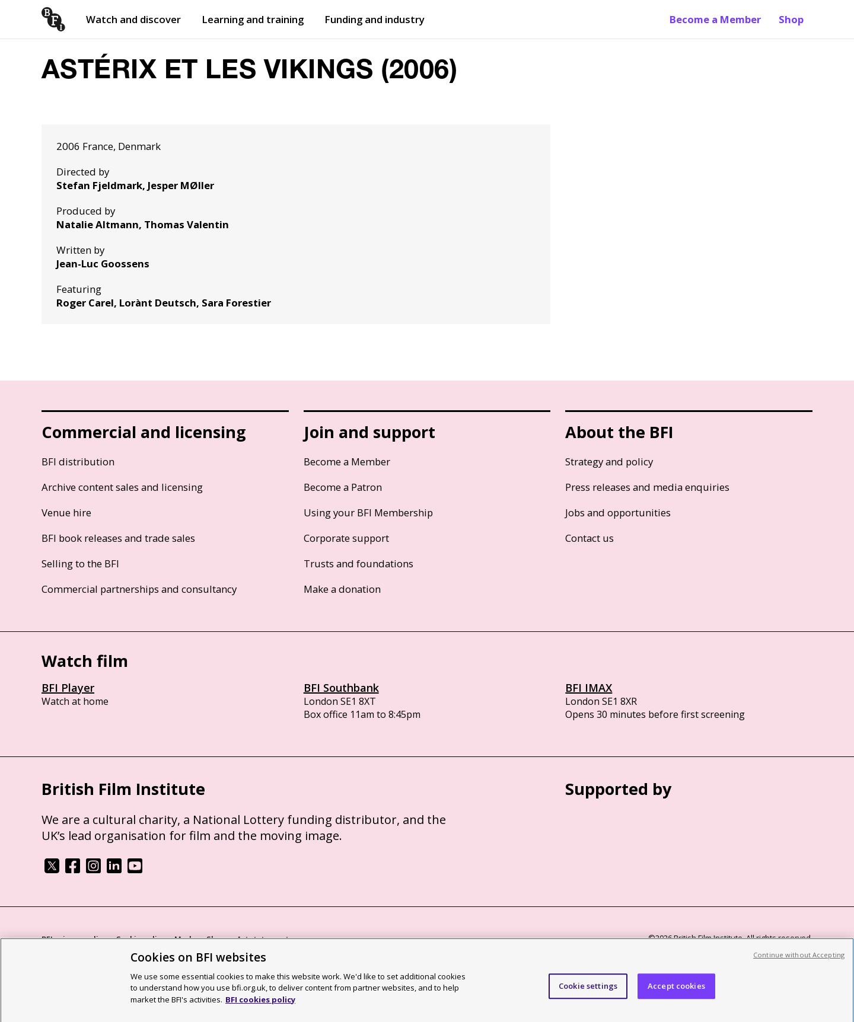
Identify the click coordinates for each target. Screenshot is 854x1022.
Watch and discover (133, 19)
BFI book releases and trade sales (118, 538)
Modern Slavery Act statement (231, 939)
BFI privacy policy (74, 939)
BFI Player (68, 688)
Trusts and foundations (358, 563)
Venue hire (66, 512)
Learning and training (253, 19)
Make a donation (342, 589)
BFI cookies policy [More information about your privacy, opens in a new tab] (260, 1005)
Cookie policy (140, 939)
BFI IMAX (588, 688)
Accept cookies (676, 992)
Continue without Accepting (799, 960)
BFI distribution (78, 461)
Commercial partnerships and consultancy (139, 589)
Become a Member (715, 19)
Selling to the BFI (80, 563)
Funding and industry (374, 19)
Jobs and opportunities (618, 512)
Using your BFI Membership (368, 512)
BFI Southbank (341, 688)
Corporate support (346, 538)
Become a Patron (343, 487)
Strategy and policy (609, 461)
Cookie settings (588, 992)
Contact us (589, 538)
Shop (791, 19)
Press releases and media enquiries (647, 487)
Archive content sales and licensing (122, 487)
